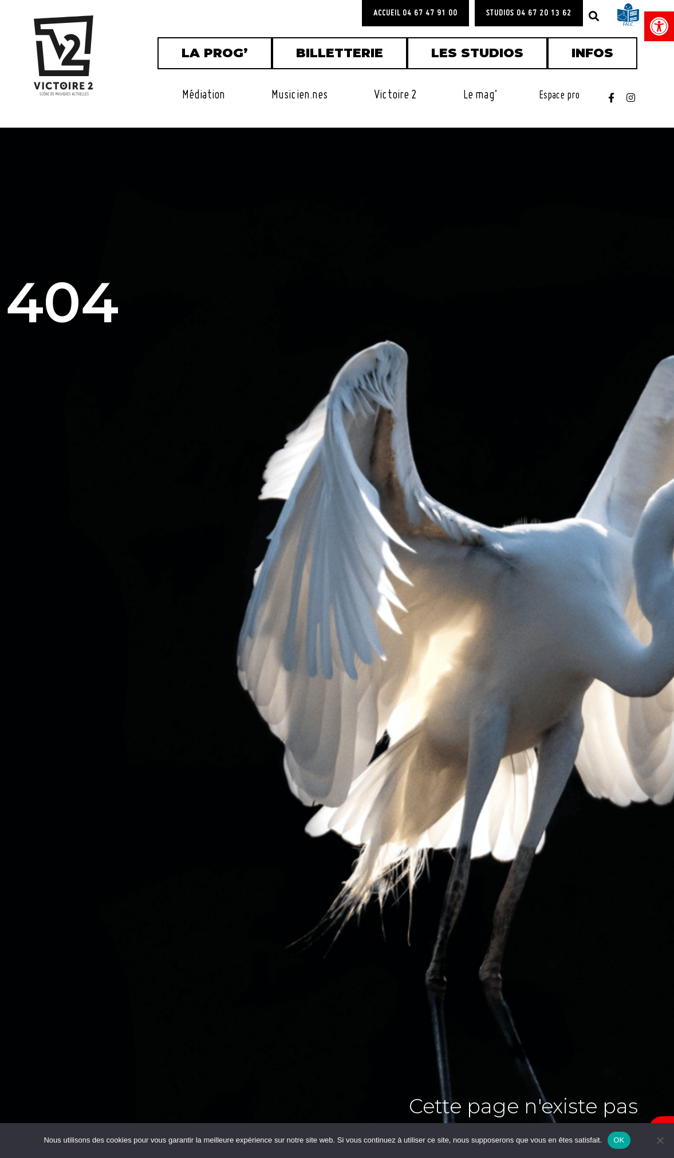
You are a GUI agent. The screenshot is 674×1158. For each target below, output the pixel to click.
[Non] (659, 1140)
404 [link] (90, 294)
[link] (659, 26)
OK (618, 1140)
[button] (594, 16)
